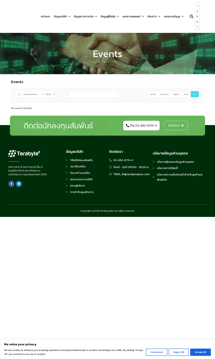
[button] (191, 16)
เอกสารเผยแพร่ (133, 16)
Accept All (200, 352)
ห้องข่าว (154, 16)
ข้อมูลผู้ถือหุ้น (110, 16)
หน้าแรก (45, 16)
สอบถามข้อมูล (174, 16)
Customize (157, 352)
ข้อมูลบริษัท (62, 16)
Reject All (178, 352)
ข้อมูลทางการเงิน (85, 16)
